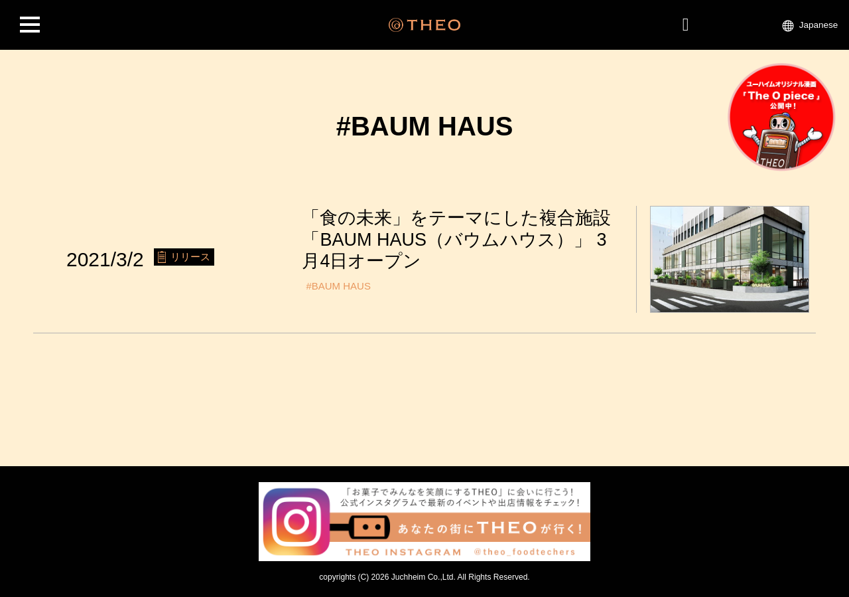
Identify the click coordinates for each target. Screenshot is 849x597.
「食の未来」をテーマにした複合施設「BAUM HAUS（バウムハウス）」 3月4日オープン (456, 239)
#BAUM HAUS (338, 286)
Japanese (818, 25)
